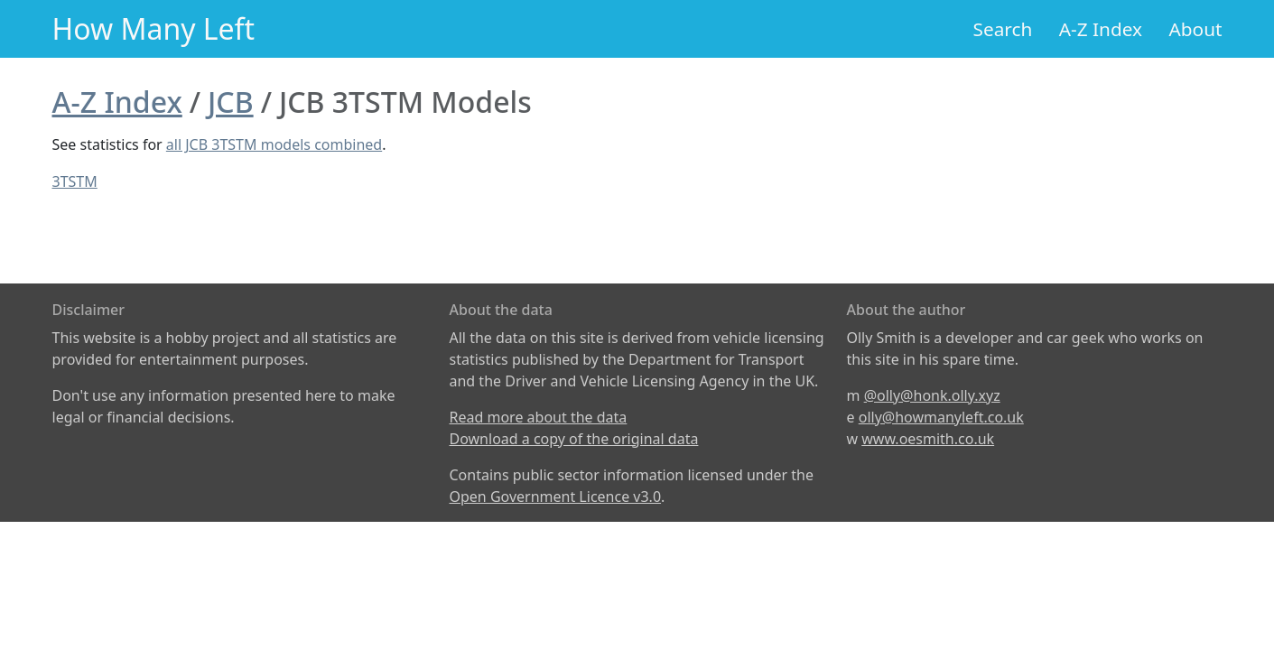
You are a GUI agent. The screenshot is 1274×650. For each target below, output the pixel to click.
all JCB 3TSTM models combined (274, 144)
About (1195, 29)
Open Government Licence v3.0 (556, 496)
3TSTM (75, 181)
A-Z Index (1100, 29)
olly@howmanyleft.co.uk (941, 417)
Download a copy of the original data (574, 439)
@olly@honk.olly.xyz (932, 395)
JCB (231, 101)
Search (1003, 29)
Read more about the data (539, 417)
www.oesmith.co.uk (927, 439)
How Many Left (154, 28)
